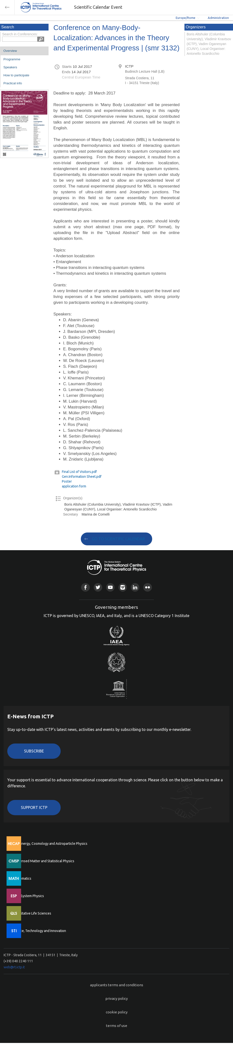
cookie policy (116, 1012)
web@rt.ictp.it (14, 967)
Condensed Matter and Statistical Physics (43, 861)
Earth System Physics (28, 896)
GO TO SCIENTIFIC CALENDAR (118, 539)
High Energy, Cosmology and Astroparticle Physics (49, 843)
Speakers (10, 67)
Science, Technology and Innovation (39, 931)
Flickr (147, 587)
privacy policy (116, 998)
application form (74, 486)
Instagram (122, 587)
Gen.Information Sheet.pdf (81, 476)
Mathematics (21, 878)
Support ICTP (34, 807)
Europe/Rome (185, 17)
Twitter (98, 587)
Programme (11, 59)
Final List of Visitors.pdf (79, 472)
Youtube (110, 587)
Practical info (12, 83)
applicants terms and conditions (116, 985)
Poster (67, 481)
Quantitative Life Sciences (31, 913)
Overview (10, 51)
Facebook (85, 587)
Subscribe (34, 751)
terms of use (116, 1026)
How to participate (16, 75)
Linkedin (135, 587)
